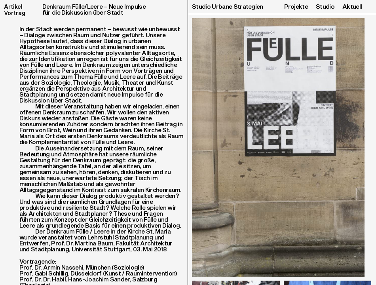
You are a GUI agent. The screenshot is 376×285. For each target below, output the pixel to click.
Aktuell (352, 7)
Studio (325, 7)
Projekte (296, 7)
